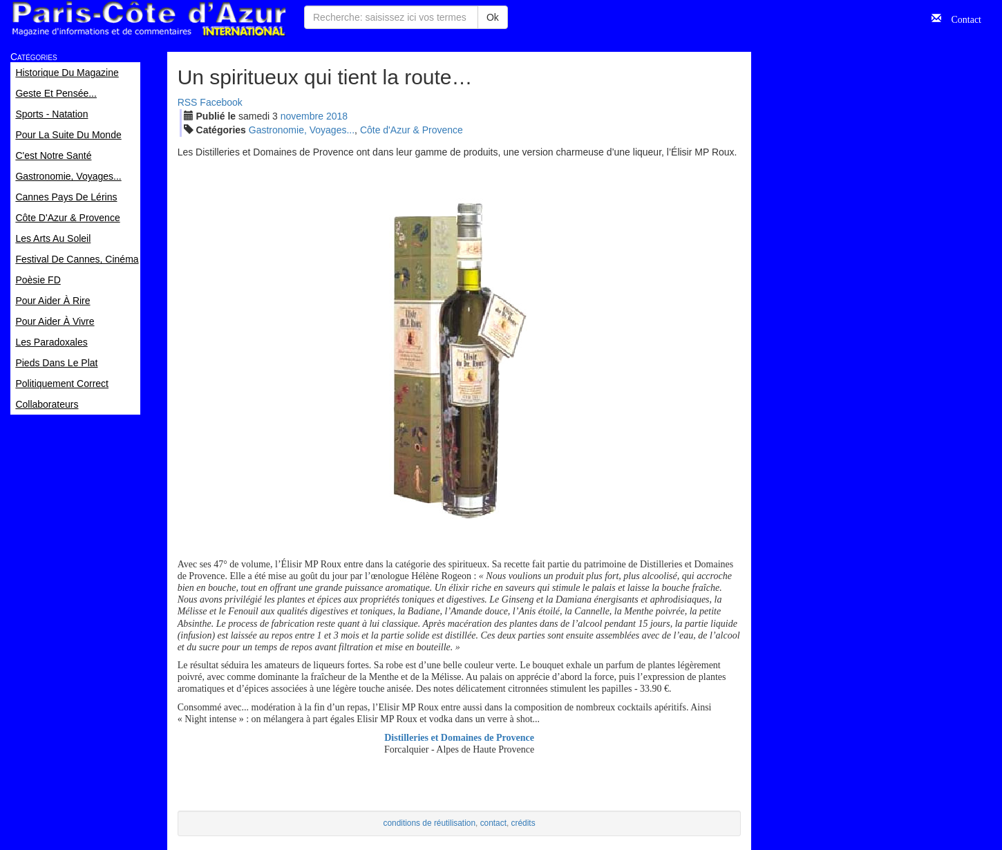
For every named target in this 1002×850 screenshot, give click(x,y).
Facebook (221, 102)
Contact (961, 17)
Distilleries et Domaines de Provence (459, 738)
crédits (523, 823)
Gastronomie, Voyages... (302, 129)
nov (302, 116)
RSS (188, 102)
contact (493, 823)
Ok (492, 17)
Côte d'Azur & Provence (411, 129)
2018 (337, 116)
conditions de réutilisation (430, 823)
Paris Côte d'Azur (148, 19)
